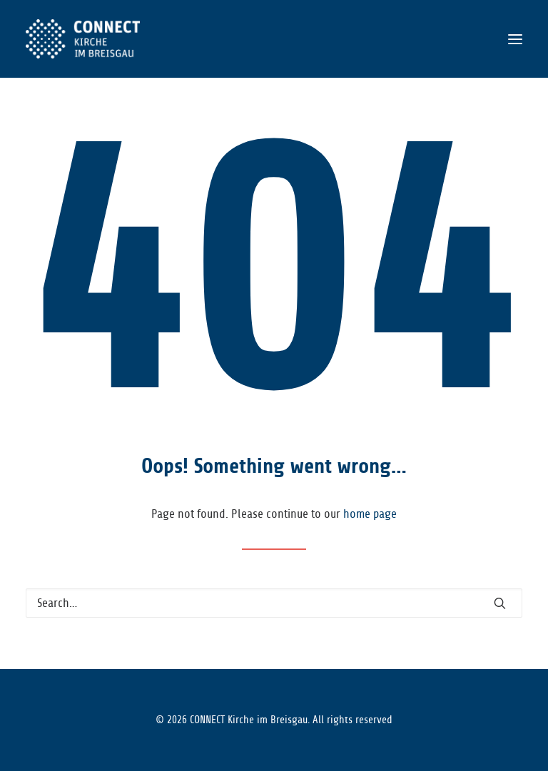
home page (370, 514)
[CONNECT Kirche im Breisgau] (83, 38)
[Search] (274, 603)
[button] (515, 39)
